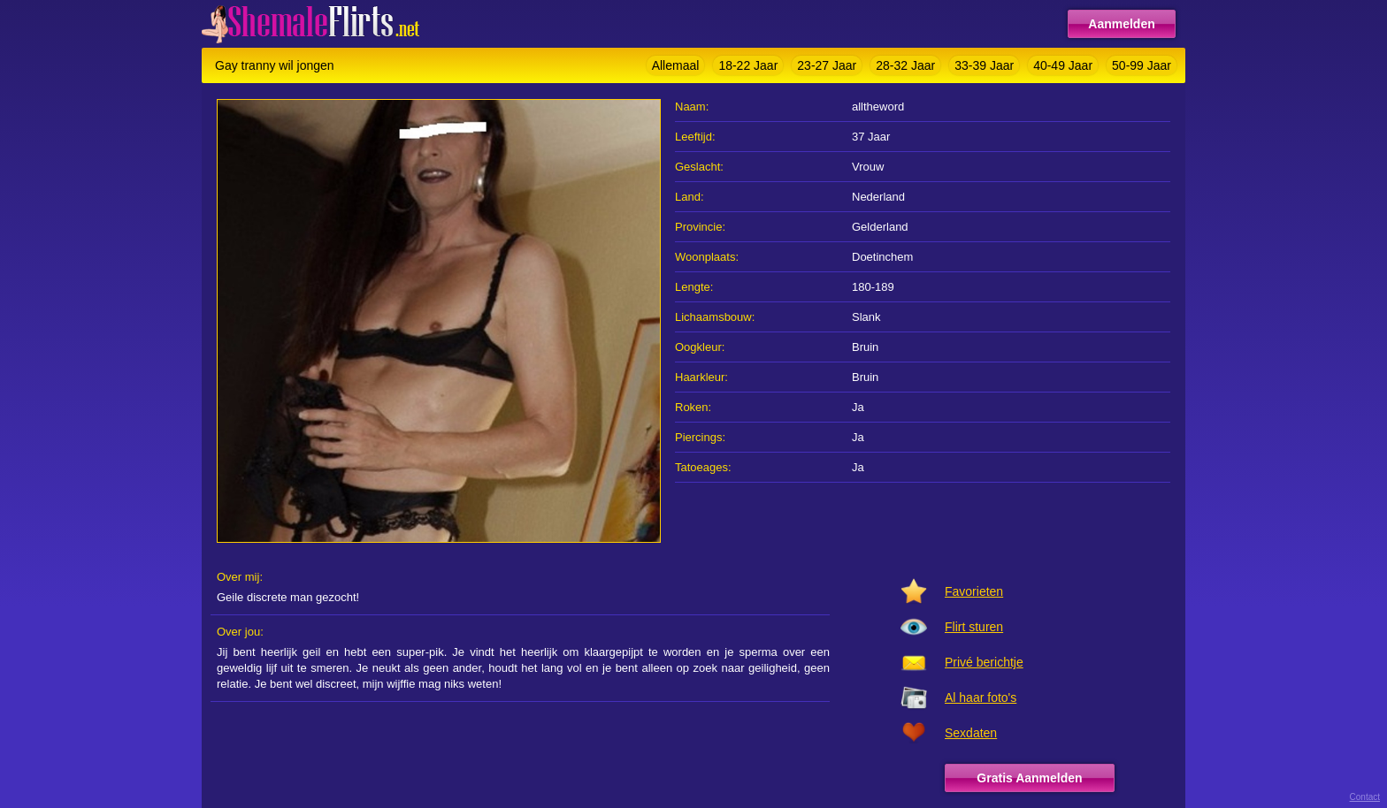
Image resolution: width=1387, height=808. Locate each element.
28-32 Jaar (905, 65)
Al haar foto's (980, 697)
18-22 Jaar (748, 65)
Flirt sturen (974, 627)
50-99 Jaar (1141, 65)
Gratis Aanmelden (1029, 778)
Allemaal (676, 65)
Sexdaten (971, 733)
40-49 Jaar (1062, 65)
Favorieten (974, 591)
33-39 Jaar (984, 65)
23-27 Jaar (826, 65)
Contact (1365, 797)
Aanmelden (1121, 24)
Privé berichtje (984, 662)
